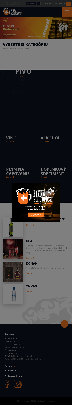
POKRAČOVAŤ (36, 214)
